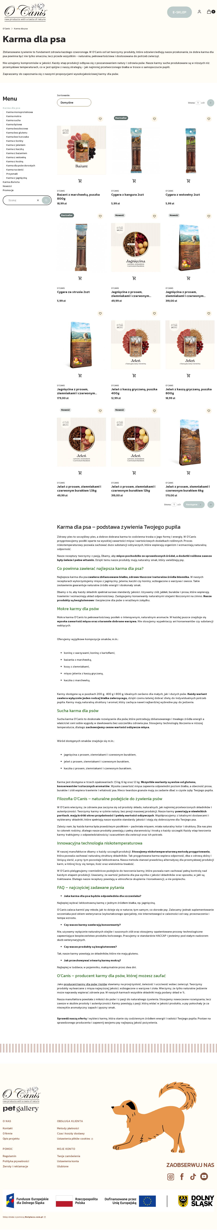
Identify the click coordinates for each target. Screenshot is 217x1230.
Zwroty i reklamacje (15, 1166)
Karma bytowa (14, 124)
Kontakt (7, 1128)
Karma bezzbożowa (17, 128)
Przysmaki (12, 174)
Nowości (7, 186)
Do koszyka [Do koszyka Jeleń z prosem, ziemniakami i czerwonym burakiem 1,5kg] (80, 472)
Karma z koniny (14, 141)
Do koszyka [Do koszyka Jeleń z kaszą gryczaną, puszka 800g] (188, 375)
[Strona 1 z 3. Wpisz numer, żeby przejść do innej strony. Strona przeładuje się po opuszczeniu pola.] (198, 103)
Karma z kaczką (15, 149)
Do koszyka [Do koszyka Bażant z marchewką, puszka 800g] (80, 181)
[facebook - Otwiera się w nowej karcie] (182, 1177)
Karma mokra (13, 116)
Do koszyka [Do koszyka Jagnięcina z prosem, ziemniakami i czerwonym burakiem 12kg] (188, 278)
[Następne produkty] (194, 504)
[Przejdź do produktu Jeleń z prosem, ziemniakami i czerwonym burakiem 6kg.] (190, 442)
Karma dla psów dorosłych (20, 165)
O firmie (7, 1133)
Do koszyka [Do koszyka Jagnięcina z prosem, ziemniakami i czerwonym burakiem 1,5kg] (134, 278)
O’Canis (6, 28)
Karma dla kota (11, 182)
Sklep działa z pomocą (23, 1217)
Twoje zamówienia (68, 1156)
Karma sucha (13, 120)
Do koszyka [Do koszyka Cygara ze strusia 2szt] (80, 278)
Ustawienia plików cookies (74, 1138)
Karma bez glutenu (16, 132)
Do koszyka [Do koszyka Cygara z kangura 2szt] (134, 181)
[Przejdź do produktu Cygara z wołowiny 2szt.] (190, 150)
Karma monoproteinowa (19, 112)
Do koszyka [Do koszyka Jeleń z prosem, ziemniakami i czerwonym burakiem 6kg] (188, 472)
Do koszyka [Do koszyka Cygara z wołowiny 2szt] (188, 181)
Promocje (8, 190)
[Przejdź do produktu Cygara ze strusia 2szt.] (81, 247)
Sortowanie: (63, 95)
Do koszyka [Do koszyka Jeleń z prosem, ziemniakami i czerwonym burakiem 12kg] (134, 472)
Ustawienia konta (68, 1161)
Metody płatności (68, 1128)
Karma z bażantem (16, 153)
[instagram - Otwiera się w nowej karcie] (170, 1177)
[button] (46, 200)
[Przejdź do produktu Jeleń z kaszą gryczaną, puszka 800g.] (190, 345)
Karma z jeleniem (15, 145)
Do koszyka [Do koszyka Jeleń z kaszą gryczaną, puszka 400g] (134, 375)
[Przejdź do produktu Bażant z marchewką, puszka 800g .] (81, 150)
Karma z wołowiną (16, 157)
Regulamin (9, 1156)
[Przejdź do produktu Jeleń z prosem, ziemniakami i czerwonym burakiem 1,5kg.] (81, 442)
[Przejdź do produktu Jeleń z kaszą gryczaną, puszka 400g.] (135, 345)
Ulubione (63, 1166)
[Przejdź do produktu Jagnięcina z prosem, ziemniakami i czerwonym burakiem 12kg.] (190, 247)
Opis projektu (11, 1138)
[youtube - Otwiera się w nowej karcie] (193, 1177)
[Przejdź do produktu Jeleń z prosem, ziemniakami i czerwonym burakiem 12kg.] (135, 442)
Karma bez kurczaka (17, 137)
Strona (191, 102)
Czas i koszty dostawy (71, 1133)
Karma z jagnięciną (16, 178)
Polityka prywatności (16, 1161)
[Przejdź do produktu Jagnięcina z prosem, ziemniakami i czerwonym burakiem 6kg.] (81, 345)
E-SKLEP (179, 12)
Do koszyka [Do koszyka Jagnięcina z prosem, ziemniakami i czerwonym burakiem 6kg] (80, 375)
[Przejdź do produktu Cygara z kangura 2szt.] (135, 150)
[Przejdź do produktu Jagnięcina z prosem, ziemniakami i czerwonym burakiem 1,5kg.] (135, 247)
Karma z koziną (14, 161)
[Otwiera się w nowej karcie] (204, 1177)
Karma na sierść (15, 170)
